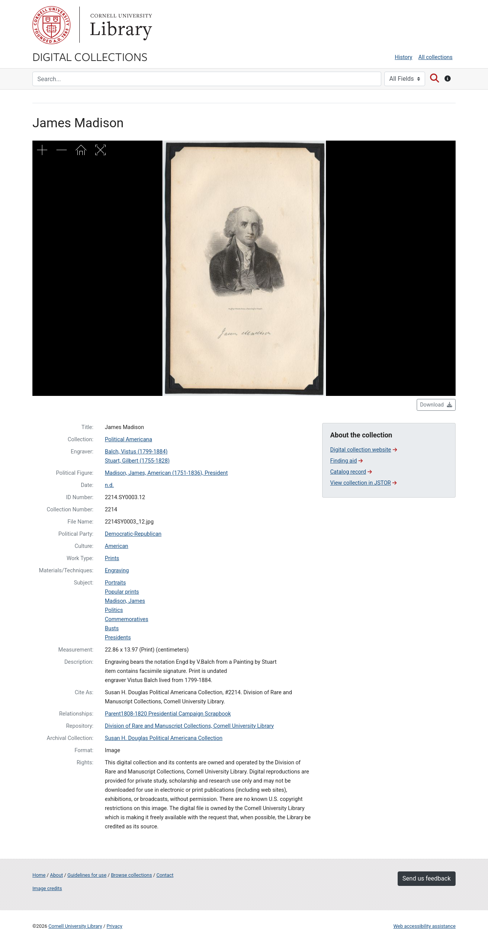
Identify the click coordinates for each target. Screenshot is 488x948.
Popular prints (122, 592)
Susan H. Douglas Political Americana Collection (164, 738)
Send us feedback (427, 878)
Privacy (114, 926)
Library (120, 25)
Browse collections (131, 875)
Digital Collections (90, 56)
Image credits (47, 888)
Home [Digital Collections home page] (38, 875)
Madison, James (125, 601)
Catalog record (351, 472)
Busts (112, 628)
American (116, 546)
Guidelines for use (86, 875)
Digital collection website (363, 450)
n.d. (109, 485)
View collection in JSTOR (363, 483)
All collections (435, 57)
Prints (112, 558)
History (404, 57)
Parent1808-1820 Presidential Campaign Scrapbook (168, 714)
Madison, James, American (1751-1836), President (166, 473)
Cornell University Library (75, 926)
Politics (114, 610)
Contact (164, 875)
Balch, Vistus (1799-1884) (136, 451)
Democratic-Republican (133, 534)
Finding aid (346, 461)
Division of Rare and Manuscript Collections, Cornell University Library (189, 726)
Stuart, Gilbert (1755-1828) (137, 461)
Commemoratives (126, 619)
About (56, 875)
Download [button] (436, 405)
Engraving (117, 570)
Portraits (115, 583)
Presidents (118, 637)
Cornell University (51, 25)
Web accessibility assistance (424, 926)
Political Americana (128, 439)
